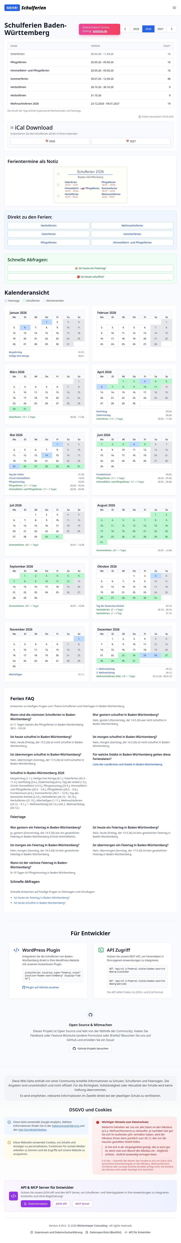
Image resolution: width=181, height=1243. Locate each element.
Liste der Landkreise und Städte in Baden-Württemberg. (128, 764)
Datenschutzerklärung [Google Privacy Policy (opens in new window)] (66, 1126)
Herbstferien (49, 225)
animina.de (100, 31)
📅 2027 (131, 141)
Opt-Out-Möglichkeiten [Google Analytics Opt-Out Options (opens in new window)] (32, 1129)
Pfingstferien (49, 242)
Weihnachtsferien (132, 225)
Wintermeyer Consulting (92, 1225)
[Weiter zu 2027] (172, 28)
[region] (90, 77)
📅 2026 (50, 141)
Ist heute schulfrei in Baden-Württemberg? (40, 903)
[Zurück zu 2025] (125, 28)
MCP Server (82, 1203)
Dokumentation (36, 1203)
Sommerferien (132, 234)
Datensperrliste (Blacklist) (103, 1232)
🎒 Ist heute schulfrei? (90, 276)
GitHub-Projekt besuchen (90, 1048)
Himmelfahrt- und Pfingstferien (132, 242)
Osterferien (49, 234)
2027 (160, 29)
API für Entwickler (137, 1232)
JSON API (61, 1203)
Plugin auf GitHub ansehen (40, 987)
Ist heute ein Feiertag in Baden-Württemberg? (41, 897)
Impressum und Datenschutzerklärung (56, 1232)
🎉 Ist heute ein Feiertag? (90, 268)
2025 (136, 29)
